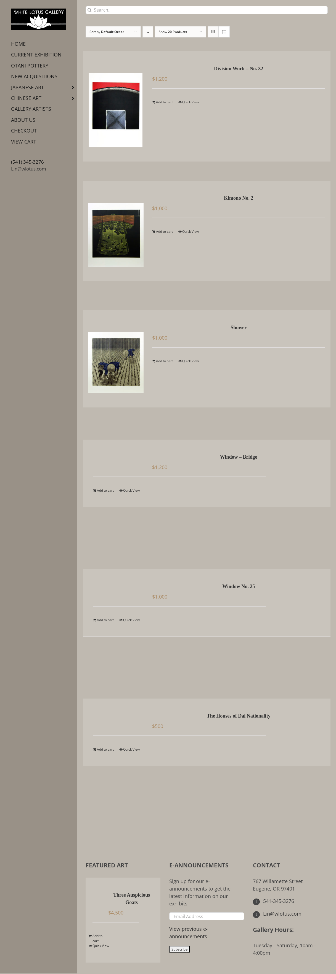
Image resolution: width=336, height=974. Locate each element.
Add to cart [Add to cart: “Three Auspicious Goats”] (97, 938)
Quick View (190, 102)
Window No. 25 (238, 586)
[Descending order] (147, 31)
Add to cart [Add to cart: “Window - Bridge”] (105, 490)
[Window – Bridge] (115, 457)
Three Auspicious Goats (131, 898)
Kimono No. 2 (238, 198)
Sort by (106, 31)
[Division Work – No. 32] (115, 106)
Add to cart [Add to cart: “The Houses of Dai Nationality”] (105, 749)
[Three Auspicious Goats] (98, 895)
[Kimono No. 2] (115, 230)
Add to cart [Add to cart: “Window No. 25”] (105, 620)
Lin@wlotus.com (28, 169)
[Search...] (207, 10)
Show (173, 31)
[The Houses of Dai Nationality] (115, 716)
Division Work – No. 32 (238, 68)
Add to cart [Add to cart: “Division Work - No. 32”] (164, 102)
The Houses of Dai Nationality (239, 716)
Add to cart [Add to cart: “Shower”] (164, 361)
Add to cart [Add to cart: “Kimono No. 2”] (164, 231)
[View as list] (224, 31)
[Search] (90, 10)
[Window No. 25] (115, 587)
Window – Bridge (238, 457)
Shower (239, 327)
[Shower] (115, 358)
